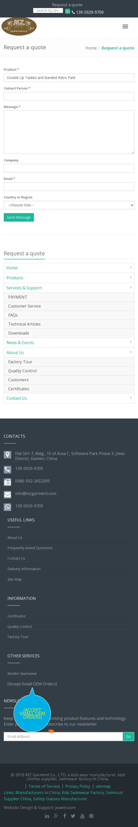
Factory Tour (20, 362)
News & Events (20, 342)
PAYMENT (17, 297)
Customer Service (24, 306)
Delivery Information (24, 568)
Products (14, 278)
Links (9, 792)
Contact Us (16, 398)
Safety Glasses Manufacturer (60, 799)
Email (9, 178)
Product (11, 69)
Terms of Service (44, 786)
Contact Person (17, 88)
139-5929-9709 (90, 12)
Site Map (14, 579)
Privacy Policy (77, 786)
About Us (15, 352)
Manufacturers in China (37, 792)
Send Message (19, 217)
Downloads (18, 333)
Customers (18, 380)
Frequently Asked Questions (30, 547)
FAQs (13, 315)
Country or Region (18, 197)
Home (91, 48)
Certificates (18, 389)
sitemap (103, 786)
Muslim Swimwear (22, 673)
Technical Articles (24, 324)
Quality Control (22, 371)
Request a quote (118, 48)
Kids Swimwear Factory (83, 792)
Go (67, 11)
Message (12, 106)
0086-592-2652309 (32, 481)
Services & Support (24, 288)
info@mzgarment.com (35, 493)
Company (11, 160)
